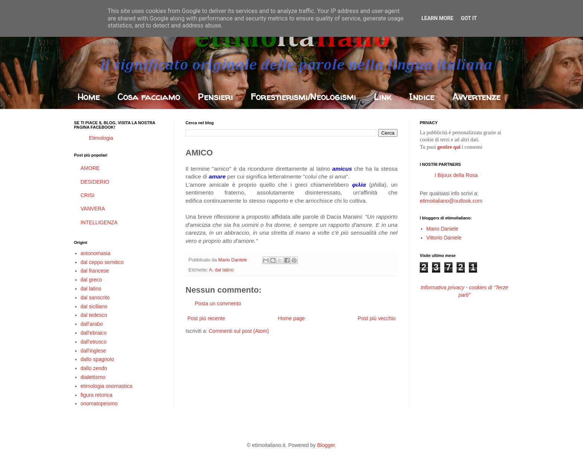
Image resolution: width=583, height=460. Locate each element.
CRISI (87, 195)
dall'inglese (93, 351)
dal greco (91, 280)
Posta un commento (218, 303)
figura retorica (97, 395)
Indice (421, 97)
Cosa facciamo (148, 97)
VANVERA (93, 209)
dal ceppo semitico (102, 262)
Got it (469, 18)
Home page (291, 318)
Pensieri (215, 97)
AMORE (90, 168)
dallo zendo (94, 368)
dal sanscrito (95, 297)
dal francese (95, 271)
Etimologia (101, 138)
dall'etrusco (94, 342)
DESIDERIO (95, 182)
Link (382, 97)
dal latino (224, 270)
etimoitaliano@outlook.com (451, 201)
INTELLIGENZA (99, 222)
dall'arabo (92, 324)
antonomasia (95, 253)
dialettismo (93, 377)
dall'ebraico (94, 333)
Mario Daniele (442, 229)
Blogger (326, 445)
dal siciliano (94, 306)
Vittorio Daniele (444, 238)
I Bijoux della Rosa (456, 175)
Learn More (437, 18)
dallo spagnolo (97, 359)
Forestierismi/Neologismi (303, 97)
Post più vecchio (377, 318)
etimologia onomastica (106, 386)
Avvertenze (476, 97)
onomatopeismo (99, 403)
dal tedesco (94, 315)
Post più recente (206, 318)
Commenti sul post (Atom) (239, 331)
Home (88, 97)
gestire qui (448, 147)
